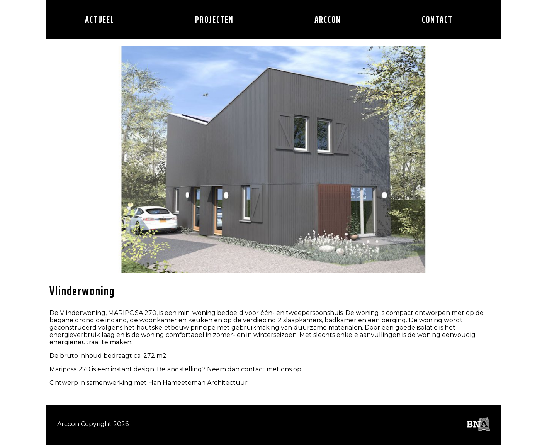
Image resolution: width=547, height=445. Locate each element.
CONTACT (437, 19)
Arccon (327, 19)
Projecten (214, 19)
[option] (273, 159)
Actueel (99, 19)
